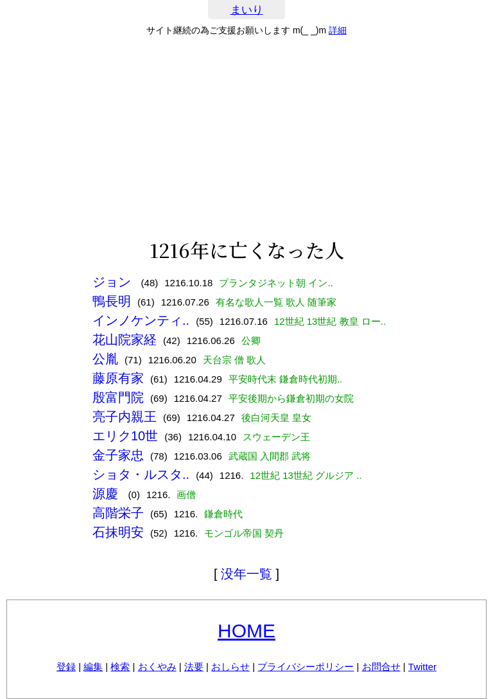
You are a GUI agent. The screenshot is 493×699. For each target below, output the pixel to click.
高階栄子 (118, 513)
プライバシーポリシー (305, 666)
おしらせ (230, 666)
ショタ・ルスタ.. (140, 474)
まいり (246, 10)
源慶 (107, 494)
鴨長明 (111, 301)
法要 (193, 666)
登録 (66, 666)
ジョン (113, 282)
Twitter (422, 666)
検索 (120, 666)
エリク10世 (125, 436)
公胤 (105, 359)
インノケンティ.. (140, 320)
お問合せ (381, 666)
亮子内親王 (124, 417)
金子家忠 (118, 455)
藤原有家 (118, 378)
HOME (246, 630)
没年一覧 (246, 574)
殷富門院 (118, 397)
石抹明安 (118, 532)
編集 (93, 666)
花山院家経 (124, 339)
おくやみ (157, 666)
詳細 (338, 30)
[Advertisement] (246, 137)
